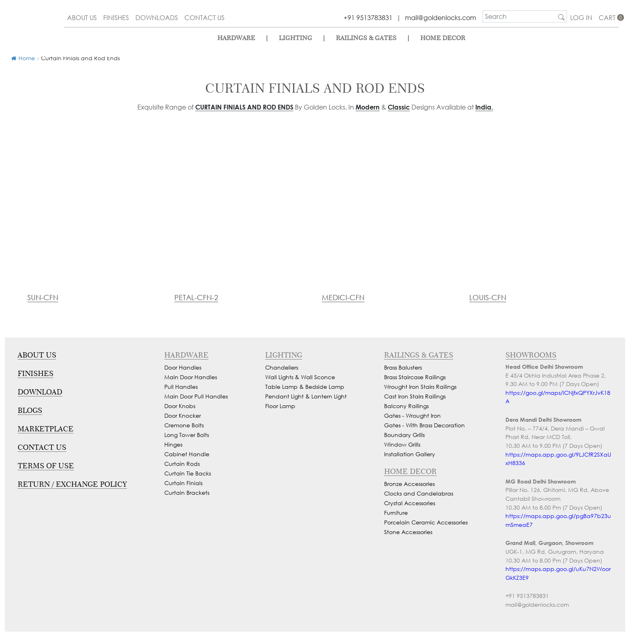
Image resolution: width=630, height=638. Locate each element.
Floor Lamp (280, 406)
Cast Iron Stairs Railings (415, 396)
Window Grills (402, 444)
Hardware (236, 38)
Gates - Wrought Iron (412, 415)
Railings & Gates (366, 38)
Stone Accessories (408, 532)
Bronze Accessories (409, 484)
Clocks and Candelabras (418, 493)
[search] (519, 16)
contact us (204, 17)
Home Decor (442, 38)
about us (82, 17)
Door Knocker (182, 415)
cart (609, 17)
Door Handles (182, 367)
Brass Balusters (403, 367)
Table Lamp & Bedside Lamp (304, 386)
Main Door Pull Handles (196, 396)
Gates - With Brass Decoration (424, 425)
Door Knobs (179, 406)
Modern (368, 107)
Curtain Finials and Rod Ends (244, 107)
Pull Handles (181, 386)
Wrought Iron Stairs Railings (420, 386)
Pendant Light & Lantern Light (306, 396)
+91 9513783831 (368, 17)
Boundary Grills (404, 435)
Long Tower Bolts (186, 435)
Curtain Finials (183, 483)
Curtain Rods (182, 463)
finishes (116, 17)
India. (484, 107)
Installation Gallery (409, 454)
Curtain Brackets (186, 492)
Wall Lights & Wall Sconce (300, 377)
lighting (295, 38)
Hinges (173, 444)
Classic (399, 107)
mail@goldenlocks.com (440, 17)
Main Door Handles (190, 377)
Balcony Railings (406, 406)
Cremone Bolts (184, 425)
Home (23, 58)
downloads (156, 17)
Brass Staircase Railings (415, 377)
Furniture (396, 512)
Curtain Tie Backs (187, 473)
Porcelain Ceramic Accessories (426, 522)
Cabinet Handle (186, 454)
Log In (581, 17)
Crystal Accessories (409, 503)
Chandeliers (281, 367)
